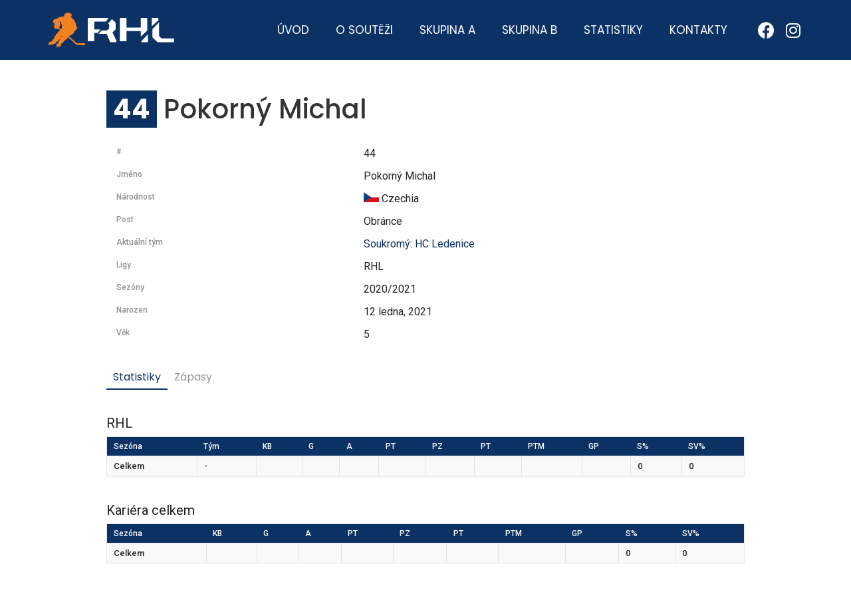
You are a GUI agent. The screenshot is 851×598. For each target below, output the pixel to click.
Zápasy (193, 376)
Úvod (293, 30)
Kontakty (698, 30)
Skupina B (529, 30)
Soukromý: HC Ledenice (419, 243)
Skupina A (447, 30)
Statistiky (613, 30)
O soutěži (364, 30)
